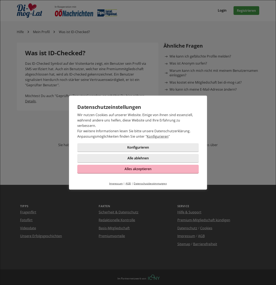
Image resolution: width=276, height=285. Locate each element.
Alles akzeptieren (138, 169)
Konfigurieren (157, 136)
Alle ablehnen (138, 158)
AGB (128, 183)
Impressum (116, 183)
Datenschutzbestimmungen (150, 183)
